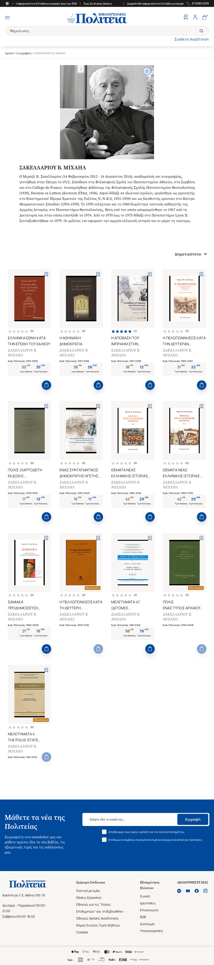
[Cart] (204, 17)
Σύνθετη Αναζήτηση (191, 39)
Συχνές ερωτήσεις (148, 903)
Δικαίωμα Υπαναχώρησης (151, 931)
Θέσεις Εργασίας (88, 901)
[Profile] (195, 17)
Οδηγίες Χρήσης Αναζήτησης (97, 922)
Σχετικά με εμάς (88, 894)
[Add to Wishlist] (46, 274)
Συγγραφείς (24, 53)
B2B (143, 921)
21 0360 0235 (200, 3)
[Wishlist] (185, 17)
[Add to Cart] (46, 386)
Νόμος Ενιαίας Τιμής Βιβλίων (98, 929)
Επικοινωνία (149, 914)
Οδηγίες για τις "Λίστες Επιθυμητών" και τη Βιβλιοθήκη (99, 911)
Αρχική (9, 53)
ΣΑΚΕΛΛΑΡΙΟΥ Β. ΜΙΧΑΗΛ (22, 353)
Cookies (82, 936)
